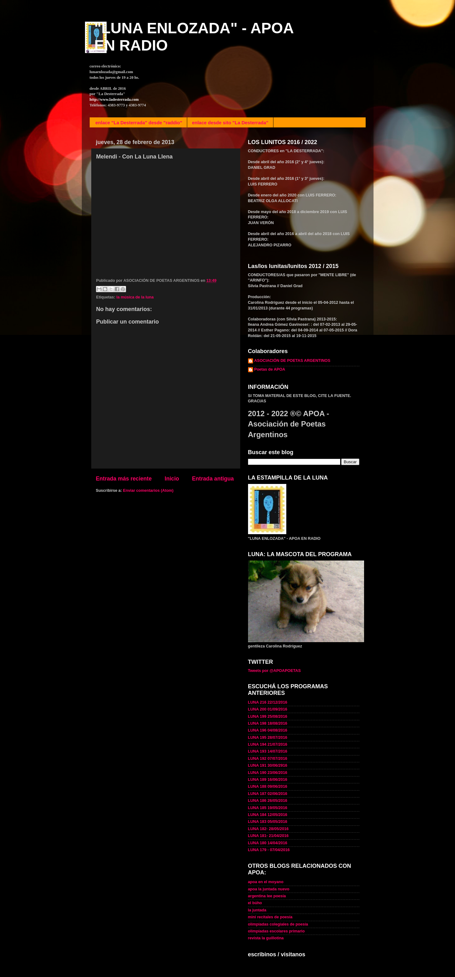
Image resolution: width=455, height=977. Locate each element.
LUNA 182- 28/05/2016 (268, 829)
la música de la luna (135, 297)
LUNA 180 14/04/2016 (268, 843)
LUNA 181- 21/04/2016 (268, 836)
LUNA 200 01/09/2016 (268, 709)
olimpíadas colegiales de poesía (278, 924)
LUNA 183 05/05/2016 (268, 821)
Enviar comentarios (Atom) (148, 490)
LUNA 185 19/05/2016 (268, 808)
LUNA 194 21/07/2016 (268, 744)
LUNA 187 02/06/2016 (268, 794)
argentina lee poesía (267, 896)
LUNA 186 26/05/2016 (268, 800)
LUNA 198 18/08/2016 (268, 723)
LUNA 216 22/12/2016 (268, 702)
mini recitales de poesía (270, 917)
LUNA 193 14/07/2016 (268, 751)
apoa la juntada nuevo (268, 889)
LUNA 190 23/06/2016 (268, 772)
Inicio (172, 478)
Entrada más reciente (124, 478)
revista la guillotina (266, 938)
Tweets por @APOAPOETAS (274, 670)
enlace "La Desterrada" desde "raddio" (138, 122)
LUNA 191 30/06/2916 (268, 765)
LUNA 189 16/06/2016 (268, 779)
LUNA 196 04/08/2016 (268, 730)
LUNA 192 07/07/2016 (268, 758)
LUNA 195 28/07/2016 (268, 737)
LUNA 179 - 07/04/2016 (269, 850)
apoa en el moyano (265, 882)
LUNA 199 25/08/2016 (268, 716)
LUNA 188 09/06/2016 (268, 786)
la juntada (257, 910)
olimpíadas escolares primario (276, 931)
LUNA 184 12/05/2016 (268, 815)
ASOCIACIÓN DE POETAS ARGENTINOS (292, 360)
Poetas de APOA (269, 369)
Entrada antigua (213, 478)
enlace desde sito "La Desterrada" (230, 122)
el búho (255, 903)
